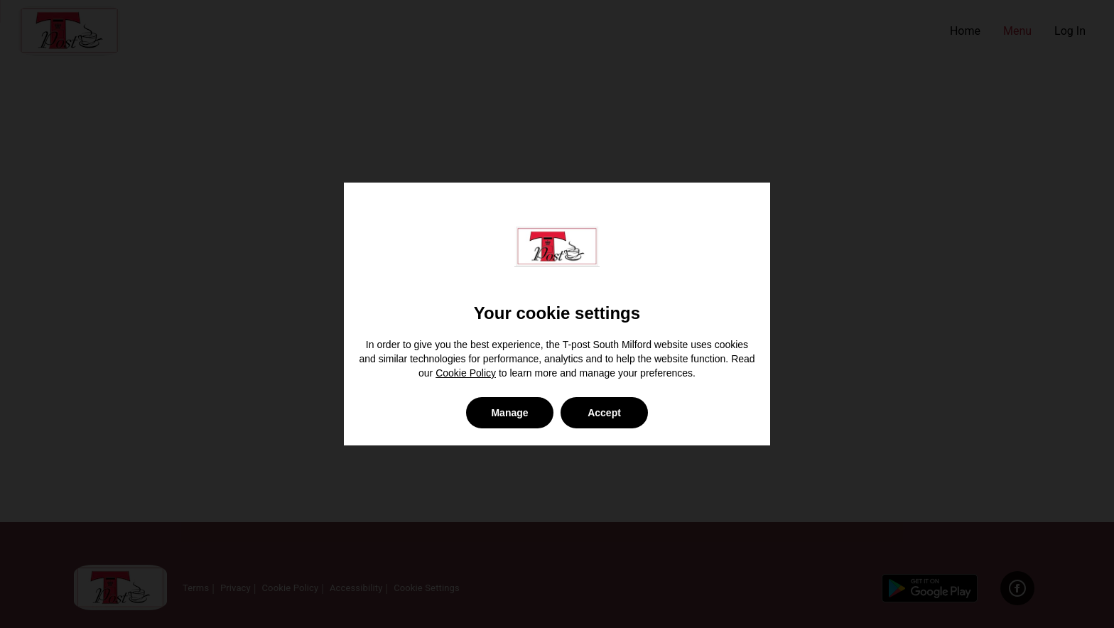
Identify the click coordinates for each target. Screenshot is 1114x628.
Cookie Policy (466, 373)
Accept (604, 412)
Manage (509, 412)
